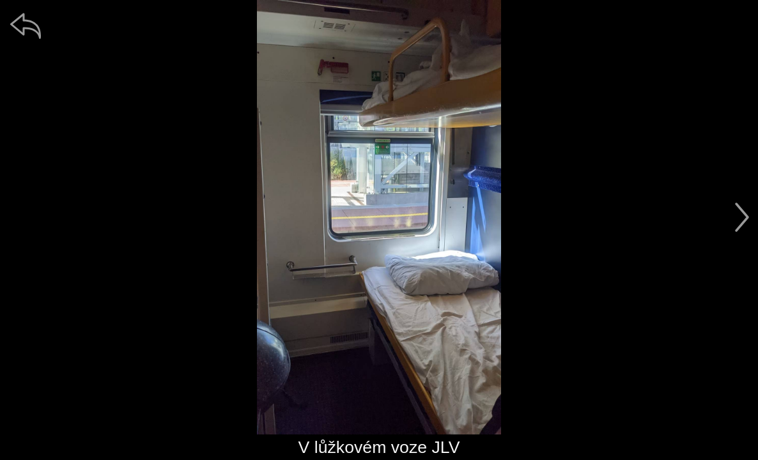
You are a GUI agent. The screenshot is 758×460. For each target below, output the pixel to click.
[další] (742, 217)
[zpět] (25, 25)
